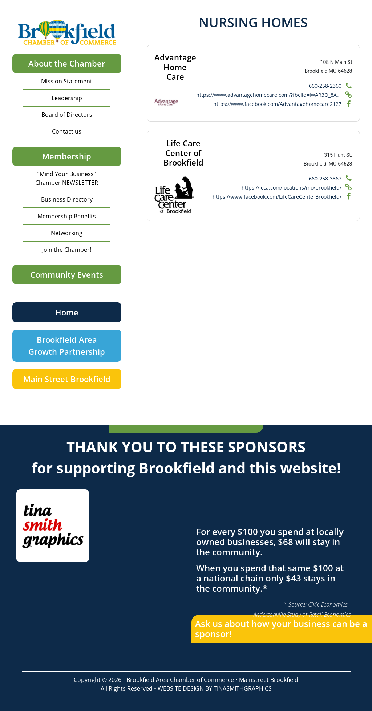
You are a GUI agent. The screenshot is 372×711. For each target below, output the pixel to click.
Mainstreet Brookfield (268, 680)
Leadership (67, 98)
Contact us (66, 131)
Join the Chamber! (66, 250)
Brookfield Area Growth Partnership (66, 345)
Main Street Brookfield (66, 378)
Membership (66, 156)
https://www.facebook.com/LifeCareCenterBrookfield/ (277, 196)
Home (66, 312)
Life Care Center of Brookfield (183, 153)
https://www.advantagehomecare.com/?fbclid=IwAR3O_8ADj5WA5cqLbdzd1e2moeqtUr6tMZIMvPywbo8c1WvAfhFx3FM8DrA (268, 94)
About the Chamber (66, 63)
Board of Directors (66, 115)
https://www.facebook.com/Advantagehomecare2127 (277, 103)
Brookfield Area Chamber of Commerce (180, 680)
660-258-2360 (325, 85)
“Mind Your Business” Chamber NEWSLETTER (66, 178)
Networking (66, 233)
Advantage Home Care (175, 67)
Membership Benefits (66, 216)
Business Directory (67, 199)
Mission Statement (66, 81)
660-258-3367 (325, 178)
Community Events (66, 274)
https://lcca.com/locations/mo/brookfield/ (291, 187)
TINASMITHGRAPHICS (243, 688)
